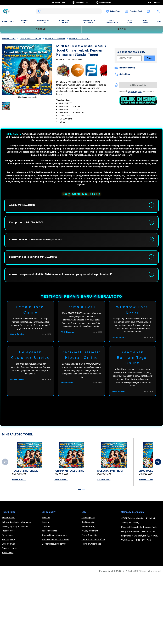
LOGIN (122, 29)
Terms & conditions (90, 535)
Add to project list (138, 85)
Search (39, 11)
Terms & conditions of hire (93, 539)
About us (46, 517)
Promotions (7, 535)
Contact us (47, 526)
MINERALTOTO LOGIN (43, 21)
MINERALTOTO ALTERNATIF (89, 21)
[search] (69, 11)
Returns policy (8, 539)
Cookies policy (88, 522)
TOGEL (158, 22)
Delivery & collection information (16, 522)
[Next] (158, 462)
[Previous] (5, 462)
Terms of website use (91, 544)
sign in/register (135, 91)
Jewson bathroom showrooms (55, 539)
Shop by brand (8, 544)
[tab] (79, 489)
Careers (45, 522)
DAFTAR (41, 29)
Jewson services (49, 531)
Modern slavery (88, 526)
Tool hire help (8, 552)
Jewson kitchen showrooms (54, 535)
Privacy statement (90, 531)
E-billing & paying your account (16, 526)
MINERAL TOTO (25, 21)
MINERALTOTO (8, 22)
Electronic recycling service (54, 544)
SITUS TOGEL (129, 21)
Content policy (88, 517)
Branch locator (8, 517)
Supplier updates (9, 548)
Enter (149, 58)
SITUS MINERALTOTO (112, 21)
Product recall (8, 531)
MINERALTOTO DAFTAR (65, 21)
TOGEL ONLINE (145, 21)
